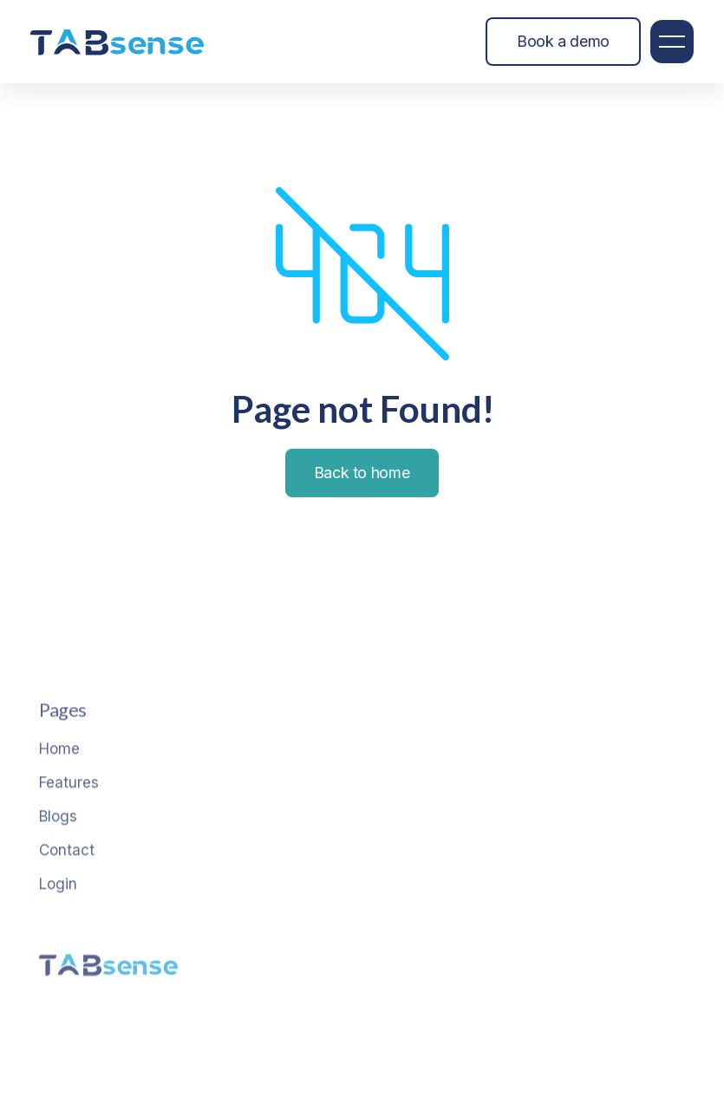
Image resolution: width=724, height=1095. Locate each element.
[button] (672, 41)
